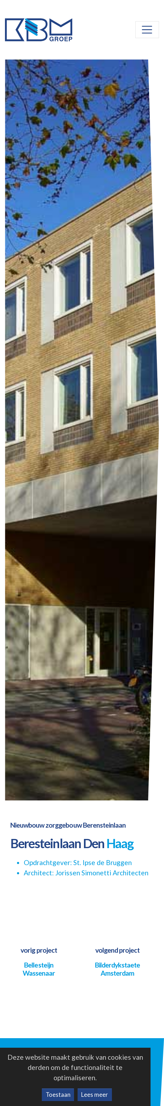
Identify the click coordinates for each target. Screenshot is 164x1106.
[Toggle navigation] (147, 29)
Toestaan (58, 1094)
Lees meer (94, 1094)
